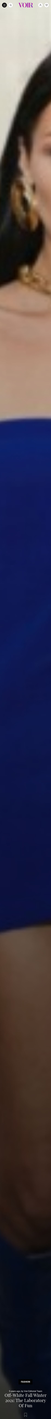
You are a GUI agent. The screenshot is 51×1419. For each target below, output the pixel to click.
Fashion (25, 1382)
